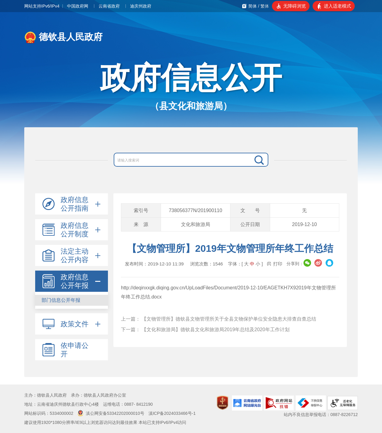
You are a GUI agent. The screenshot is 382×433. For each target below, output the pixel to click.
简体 (252, 6)
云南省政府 (109, 6)
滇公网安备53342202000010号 (111, 413)
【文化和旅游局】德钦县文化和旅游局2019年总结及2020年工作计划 (215, 329)
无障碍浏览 (294, 5)
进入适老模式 (337, 5)
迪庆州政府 (140, 6)
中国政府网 (77, 6)
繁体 (264, 6)
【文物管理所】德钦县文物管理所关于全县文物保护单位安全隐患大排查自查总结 (229, 318)
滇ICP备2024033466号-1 (172, 413)
